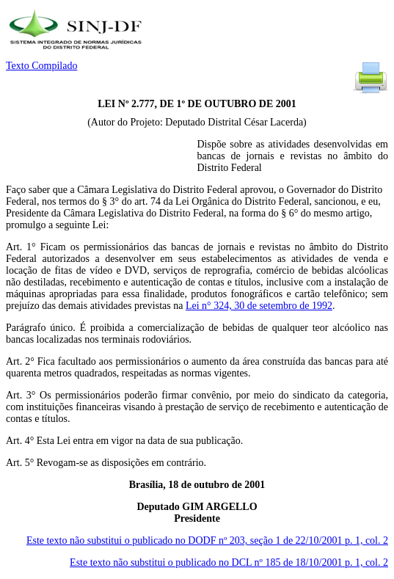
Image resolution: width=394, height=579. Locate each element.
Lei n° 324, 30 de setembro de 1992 (259, 305)
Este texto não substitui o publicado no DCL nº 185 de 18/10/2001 (229, 562)
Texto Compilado (41, 65)
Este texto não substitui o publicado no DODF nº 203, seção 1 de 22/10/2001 (207, 540)
